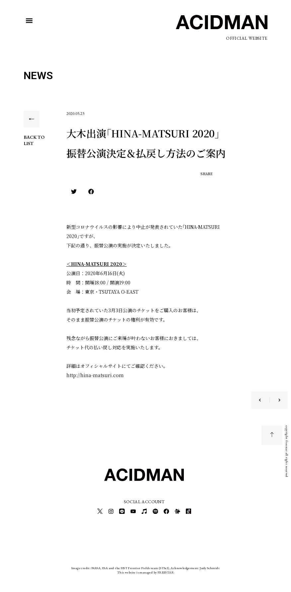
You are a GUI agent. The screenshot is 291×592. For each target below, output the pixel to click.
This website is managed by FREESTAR (145, 570)
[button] (29, 20)
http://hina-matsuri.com (95, 375)
